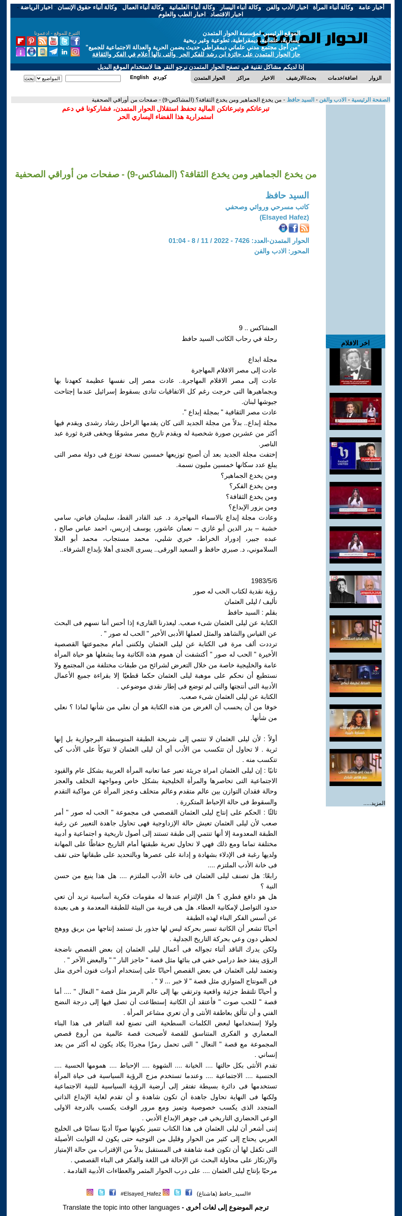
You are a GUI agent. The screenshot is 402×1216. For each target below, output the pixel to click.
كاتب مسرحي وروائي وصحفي (267, 207)
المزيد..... (374, 803)
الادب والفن (332, 99)
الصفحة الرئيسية (370, 99)
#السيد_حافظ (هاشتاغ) (224, 1193)
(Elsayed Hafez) (284, 217)
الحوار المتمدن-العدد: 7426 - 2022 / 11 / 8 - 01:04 (239, 240)
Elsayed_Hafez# (141, 1193)
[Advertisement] (355, 216)
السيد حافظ (299, 99)
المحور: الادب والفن (281, 251)
